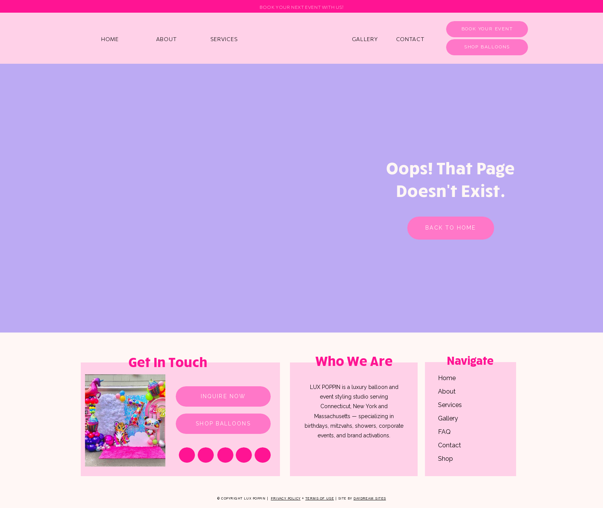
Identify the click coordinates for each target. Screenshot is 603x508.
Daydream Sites (369, 498)
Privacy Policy (285, 498)
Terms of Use (319, 498)
